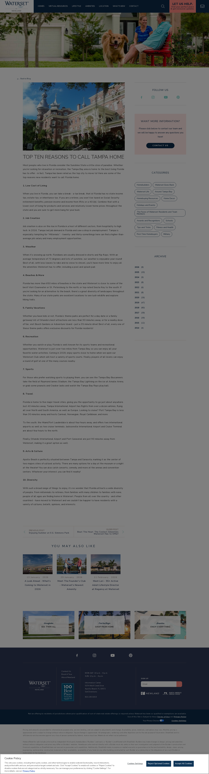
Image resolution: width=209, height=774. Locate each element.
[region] (104, 764)
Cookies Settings (135, 763)
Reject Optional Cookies (159, 763)
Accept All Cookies (183, 763)
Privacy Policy (29, 771)
